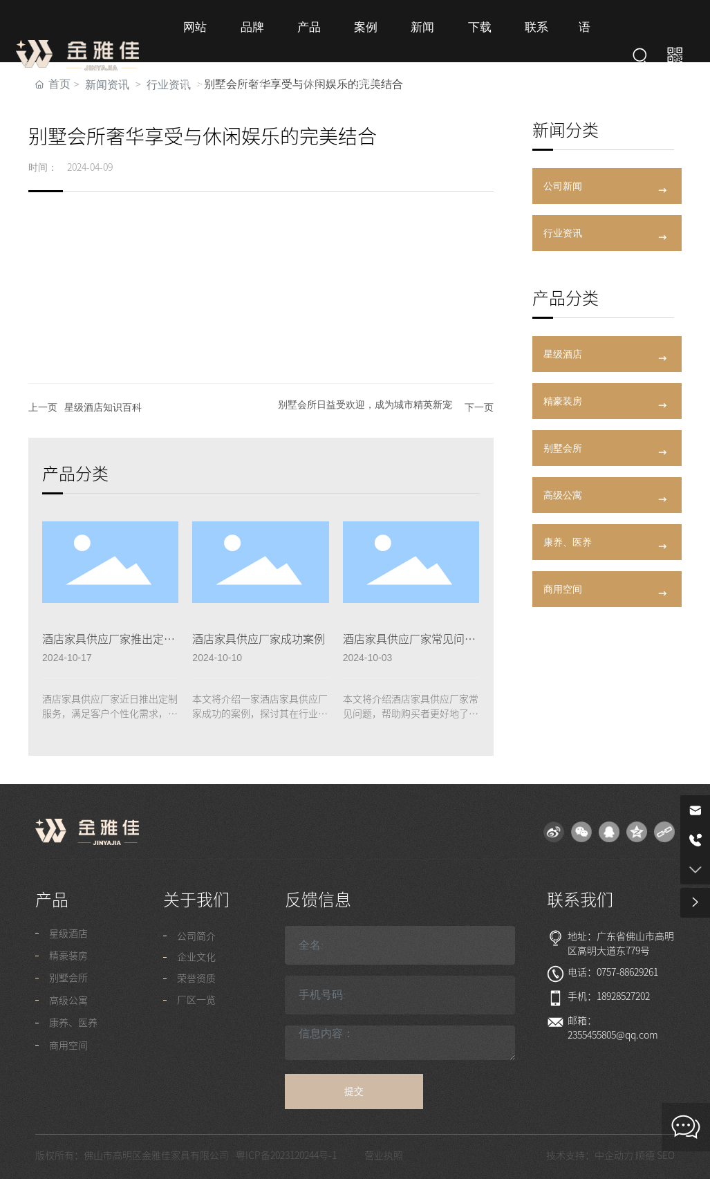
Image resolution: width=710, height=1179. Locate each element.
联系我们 (533, 62)
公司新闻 (562, 186)
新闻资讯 (421, 62)
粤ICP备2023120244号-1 (286, 1155)
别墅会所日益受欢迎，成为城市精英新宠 (365, 404)
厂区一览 (196, 1000)
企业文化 (196, 957)
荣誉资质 (196, 978)
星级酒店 (562, 354)
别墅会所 (562, 448)
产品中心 (308, 62)
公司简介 (196, 936)
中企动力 (614, 1155)
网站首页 (195, 62)
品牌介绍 (252, 62)
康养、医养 (567, 542)
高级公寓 (562, 495)
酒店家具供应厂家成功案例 (258, 638)
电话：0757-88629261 (613, 972)
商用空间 (562, 589)
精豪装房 (562, 401)
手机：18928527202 (609, 996)
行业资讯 (562, 233)
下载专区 (477, 62)
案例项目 (365, 62)
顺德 (645, 1155)
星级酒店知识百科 (103, 407)
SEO (666, 1155)
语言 (582, 62)
